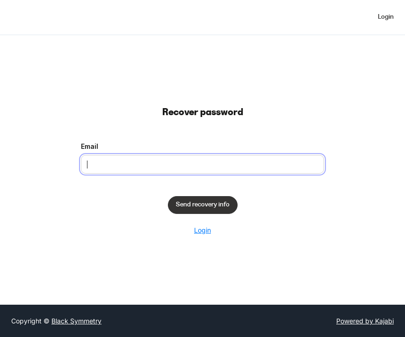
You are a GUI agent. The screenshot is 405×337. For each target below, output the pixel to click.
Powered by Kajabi (365, 321)
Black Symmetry (76, 321)
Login (202, 230)
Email (89, 146)
